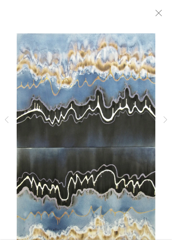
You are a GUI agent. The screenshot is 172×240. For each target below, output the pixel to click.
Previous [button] (6, 120)
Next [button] (165, 120)
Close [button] (157, 15)
